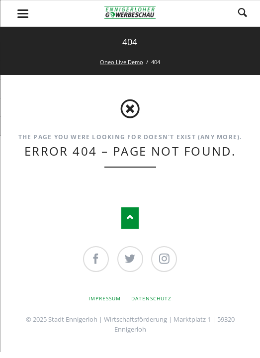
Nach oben (130, 218)
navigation (23, 13)
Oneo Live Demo (121, 62)
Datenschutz (151, 298)
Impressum (104, 298)
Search (242, 13)
